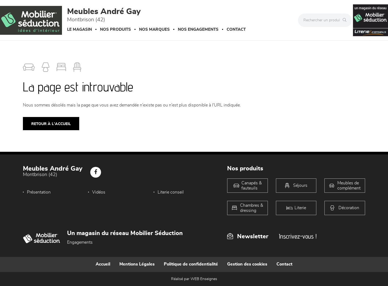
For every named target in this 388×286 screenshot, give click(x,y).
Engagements (80, 242)
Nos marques (154, 29)
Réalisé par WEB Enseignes (194, 279)
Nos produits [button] (115, 29)
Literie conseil (168, 192)
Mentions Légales (137, 264)
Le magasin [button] (79, 29)
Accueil (103, 264)
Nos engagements (198, 29)
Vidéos (97, 192)
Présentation (39, 192)
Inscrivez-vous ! (298, 236)
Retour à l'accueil (51, 124)
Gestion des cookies (247, 264)
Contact (236, 29)
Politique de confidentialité (191, 264)
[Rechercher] (346, 20)
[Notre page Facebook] (95, 172)
